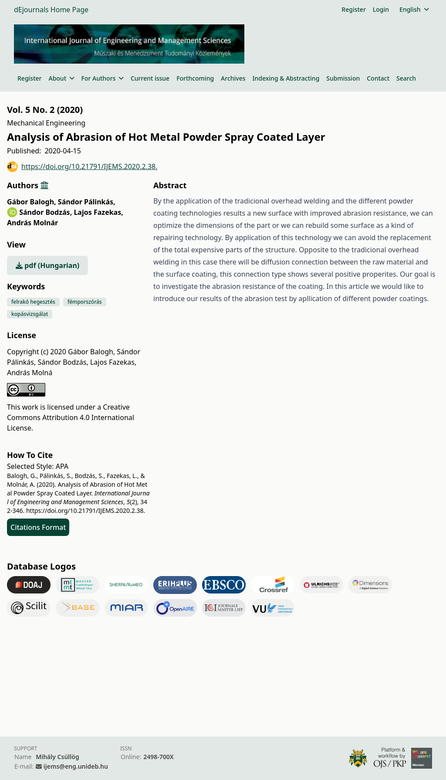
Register (353, 9)
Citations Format (38, 527)
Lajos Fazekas (98, 212)
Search (406, 78)
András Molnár (32, 222)
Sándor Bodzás (45, 212)
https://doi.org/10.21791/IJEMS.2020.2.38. (82, 166)
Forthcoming (195, 78)
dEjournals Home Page (51, 9)
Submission (343, 78)
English (414, 9)
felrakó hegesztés (33, 301)
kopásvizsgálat (29, 314)
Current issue (150, 78)
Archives (233, 78)
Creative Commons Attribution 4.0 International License (70, 417)
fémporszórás (85, 301)
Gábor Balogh (31, 202)
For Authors (102, 78)
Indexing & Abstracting (286, 78)
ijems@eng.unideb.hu (76, 766)
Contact (378, 78)
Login (381, 9)
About (61, 78)
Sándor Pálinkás (86, 202)
